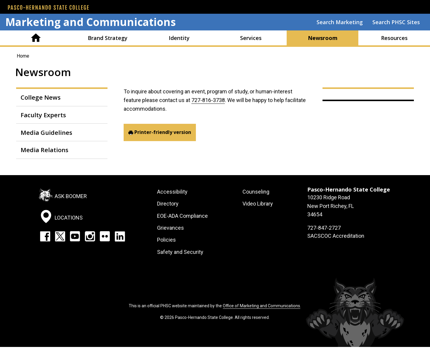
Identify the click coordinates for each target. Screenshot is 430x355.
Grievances (170, 228)
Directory (168, 203)
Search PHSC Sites (396, 22)
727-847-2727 (324, 228)
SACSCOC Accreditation (335, 236)
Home (36, 37)
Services (251, 37)
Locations (69, 217)
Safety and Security (180, 252)
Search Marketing (340, 22)
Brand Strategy (108, 37)
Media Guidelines (46, 132)
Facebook (45, 236)
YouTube (74, 236)
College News (41, 97)
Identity (179, 37)
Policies (166, 240)
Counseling (255, 192)
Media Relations (44, 150)
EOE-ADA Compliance (182, 216)
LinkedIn (119, 236)
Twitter (60, 236)
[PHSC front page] (48, 7)
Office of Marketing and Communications (261, 305)
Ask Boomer (71, 196)
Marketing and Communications (90, 22)
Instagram (89, 236)
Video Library (257, 203)
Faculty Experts (43, 115)
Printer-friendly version (162, 132)
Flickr (104, 236)
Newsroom (322, 37)
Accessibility (172, 192)
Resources (394, 37)
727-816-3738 (208, 100)
